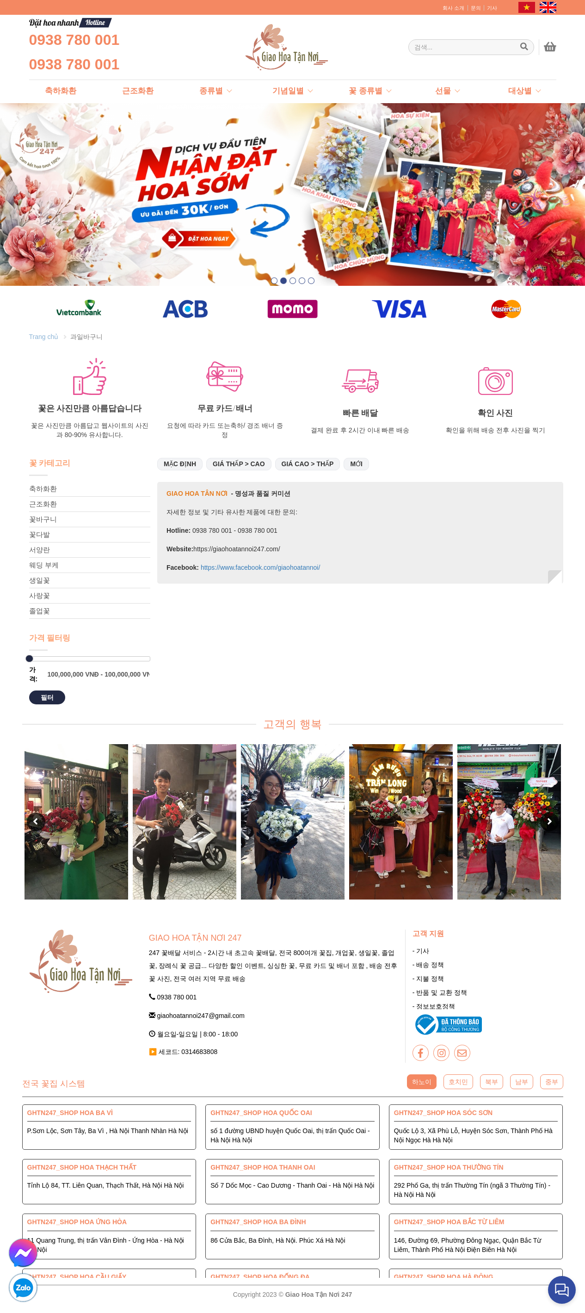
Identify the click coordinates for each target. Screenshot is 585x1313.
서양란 (39, 557)
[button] (274, 281)
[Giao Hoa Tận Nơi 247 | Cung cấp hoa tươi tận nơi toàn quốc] (471, 47)
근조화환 (43, 511)
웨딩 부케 (44, 572)
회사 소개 (453, 8)
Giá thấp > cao (239, 471)
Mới (356, 471)
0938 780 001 (74, 39)
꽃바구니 (43, 526)
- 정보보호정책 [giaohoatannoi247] (434, 1013)
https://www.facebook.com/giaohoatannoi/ (259, 574)
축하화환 (43, 495)
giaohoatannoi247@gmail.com (197, 1022)
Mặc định (180, 471)
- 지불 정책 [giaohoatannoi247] (428, 986)
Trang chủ (44, 343)
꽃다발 (39, 541)
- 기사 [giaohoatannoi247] (421, 958)
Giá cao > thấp (308, 471)
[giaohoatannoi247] (265, 47)
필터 (47, 704)
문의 (476, 8)
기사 (492, 8)
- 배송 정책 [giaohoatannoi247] (428, 972)
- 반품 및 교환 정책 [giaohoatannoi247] (440, 1000)
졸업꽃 (39, 618)
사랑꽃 (39, 602)
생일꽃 (39, 587)
